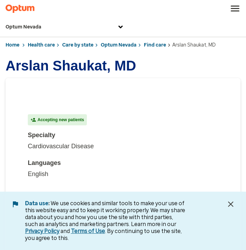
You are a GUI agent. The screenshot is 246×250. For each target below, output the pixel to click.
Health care (41, 45)
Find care (155, 45)
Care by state (77, 45)
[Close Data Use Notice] (231, 204)
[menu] (235, 8)
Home (12, 45)
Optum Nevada (65, 27)
